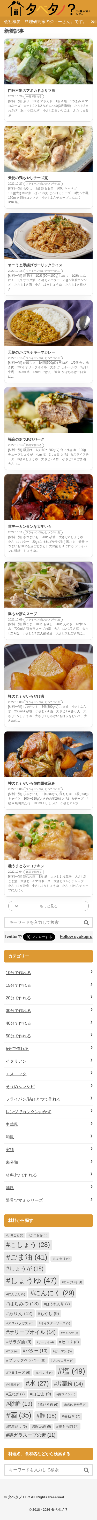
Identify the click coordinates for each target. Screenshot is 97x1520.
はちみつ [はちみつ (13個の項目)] (24, 1303)
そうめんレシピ (20, 1086)
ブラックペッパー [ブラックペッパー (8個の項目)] (27, 1360)
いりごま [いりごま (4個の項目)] (15, 1235)
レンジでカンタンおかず (28, 1112)
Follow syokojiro (76, 937)
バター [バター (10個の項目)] (36, 1350)
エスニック (16, 1074)
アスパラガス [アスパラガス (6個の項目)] (20, 1323)
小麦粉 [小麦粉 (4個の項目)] (14, 1384)
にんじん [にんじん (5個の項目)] (16, 1294)
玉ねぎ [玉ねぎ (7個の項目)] (16, 1394)
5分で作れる (17, 1048)
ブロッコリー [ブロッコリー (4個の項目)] (62, 1360)
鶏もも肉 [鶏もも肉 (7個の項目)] (68, 1426)
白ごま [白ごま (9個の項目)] (41, 1393)
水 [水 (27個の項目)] (39, 1383)
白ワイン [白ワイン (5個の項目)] (66, 1394)
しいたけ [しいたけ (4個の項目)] (62, 1258)
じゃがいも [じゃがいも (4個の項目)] (73, 1282)
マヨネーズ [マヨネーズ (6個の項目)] (19, 1372)
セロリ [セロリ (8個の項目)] (70, 1342)
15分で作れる (18, 985)
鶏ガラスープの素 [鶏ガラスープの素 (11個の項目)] (32, 1435)
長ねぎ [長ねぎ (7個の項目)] (72, 1416)
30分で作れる (18, 1010)
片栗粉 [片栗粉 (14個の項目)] (70, 1384)
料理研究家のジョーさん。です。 (56, 21)
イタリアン (16, 1061)
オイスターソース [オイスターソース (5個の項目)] (55, 1323)
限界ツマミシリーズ (24, 1200)
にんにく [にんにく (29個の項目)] (54, 1292)
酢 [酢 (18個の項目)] (48, 1416)
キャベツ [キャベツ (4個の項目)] (70, 1332)
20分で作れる (18, 998)
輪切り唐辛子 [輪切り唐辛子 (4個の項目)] (75, 1404)
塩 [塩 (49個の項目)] (73, 1371)
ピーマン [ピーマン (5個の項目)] (63, 1351)
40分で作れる (18, 1023)
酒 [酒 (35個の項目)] (20, 1415)
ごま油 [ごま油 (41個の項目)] (28, 1257)
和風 (10, 1137)
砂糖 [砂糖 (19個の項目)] (20, 1403)
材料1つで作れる (21, 1175)
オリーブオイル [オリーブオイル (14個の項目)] (32, 1332)
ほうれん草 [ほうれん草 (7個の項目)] (58, 1304)
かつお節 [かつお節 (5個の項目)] (38, 1235)
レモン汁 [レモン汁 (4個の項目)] (45, 1372)
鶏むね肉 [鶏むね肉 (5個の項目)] (42, 1426)
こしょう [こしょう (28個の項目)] (30, 1244)
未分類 (12, 1162)
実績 (10, 1150)
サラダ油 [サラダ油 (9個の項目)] (20, 1341)
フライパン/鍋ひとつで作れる (33, 1099)
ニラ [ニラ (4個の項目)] (13, 1351)
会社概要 (12, 21)
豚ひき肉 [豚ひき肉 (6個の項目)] (49, 1404)
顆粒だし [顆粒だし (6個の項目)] (17, 1426)
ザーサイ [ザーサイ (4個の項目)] (46, 1342)
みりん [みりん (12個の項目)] (21, 1313)
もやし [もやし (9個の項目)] (49, 1313)
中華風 (12, 1124)
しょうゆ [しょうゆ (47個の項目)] (33, 1280)
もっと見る (49, 906)
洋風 (10, 1187)
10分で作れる (18, 972)
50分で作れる (18, 1036)
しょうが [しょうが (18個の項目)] (26, 1269)
